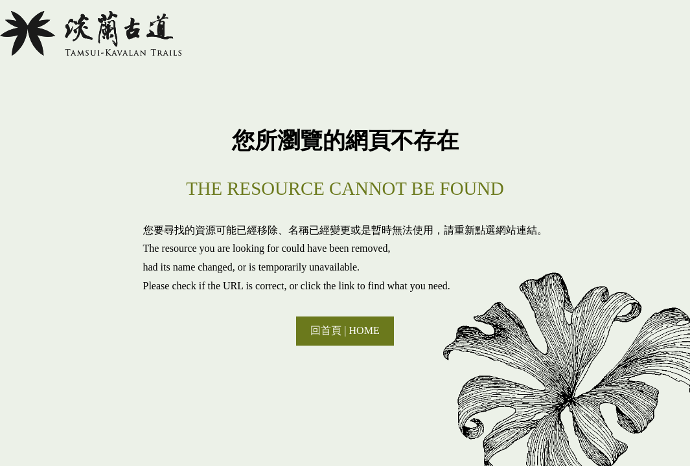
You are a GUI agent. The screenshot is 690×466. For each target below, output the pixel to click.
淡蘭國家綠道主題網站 (90, 33)
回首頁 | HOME (344, 330)
